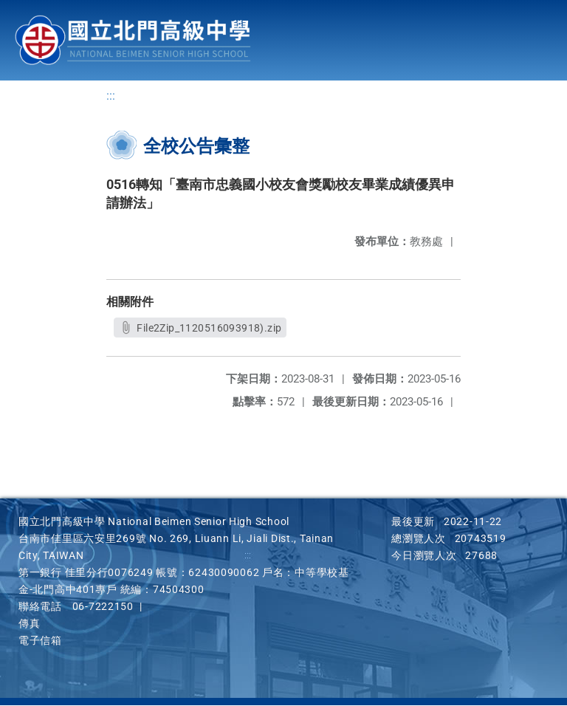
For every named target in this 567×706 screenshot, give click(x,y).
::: (110, 96)
